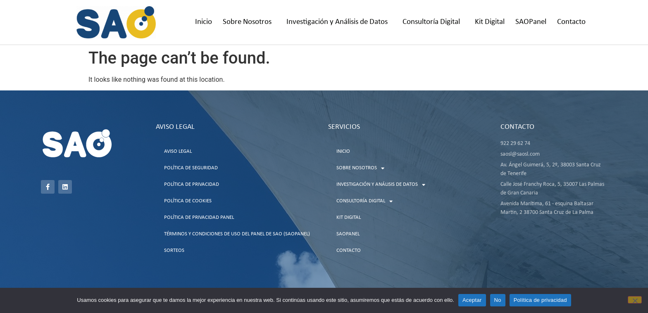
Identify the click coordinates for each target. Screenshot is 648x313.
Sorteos (174, 250)
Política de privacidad (540, 300)
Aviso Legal (178, 151)
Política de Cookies (188, 201)
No (497, 300)
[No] (635, 300)
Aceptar (472, 300)
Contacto (571, 22)
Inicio (203, 22)
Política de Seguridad (191, 168)
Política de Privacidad (191, 184)
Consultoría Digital (433, 22)
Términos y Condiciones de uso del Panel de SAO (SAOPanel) (237, 234)
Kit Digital (490, 22)
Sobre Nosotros (249, 22)
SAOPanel (530, 22)
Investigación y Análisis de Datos (339, 22)
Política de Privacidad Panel (199, 217)
